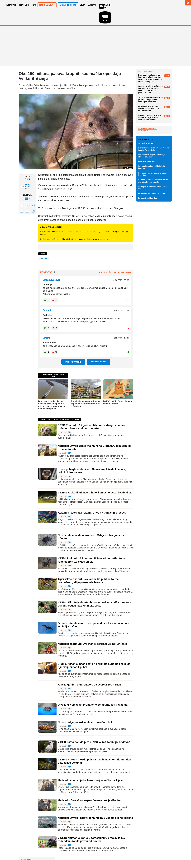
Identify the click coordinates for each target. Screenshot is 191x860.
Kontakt (45, 851)
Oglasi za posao (146, 246)
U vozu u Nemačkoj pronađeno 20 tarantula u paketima (92, 690)
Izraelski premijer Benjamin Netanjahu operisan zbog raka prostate (154, 67)
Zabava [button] (92, 8)
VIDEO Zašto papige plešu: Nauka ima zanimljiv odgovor (94, 727)
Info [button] (34, 8)
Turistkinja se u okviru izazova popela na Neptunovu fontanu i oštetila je (85, 389)
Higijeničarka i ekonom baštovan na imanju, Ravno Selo (153, 255)
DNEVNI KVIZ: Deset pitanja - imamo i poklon (117, 388)
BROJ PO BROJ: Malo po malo (154, 61)
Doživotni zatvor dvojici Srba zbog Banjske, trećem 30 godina (154, 102)
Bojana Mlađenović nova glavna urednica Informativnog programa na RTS (154, 85)
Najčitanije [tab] (143, 181)
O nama (23, 851)
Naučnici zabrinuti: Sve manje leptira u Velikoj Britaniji (92, 629)
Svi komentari (73, 348)
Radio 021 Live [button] (47, 8)
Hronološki (105, 258)
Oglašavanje (34, 851)
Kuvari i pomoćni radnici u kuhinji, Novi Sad (153, 280)
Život (27, 171)
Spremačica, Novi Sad (147, 304)
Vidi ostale (164, 238)
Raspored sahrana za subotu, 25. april (155, 109)
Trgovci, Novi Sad (145, 250)
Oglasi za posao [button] (68, 8)
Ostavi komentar (98, 348)
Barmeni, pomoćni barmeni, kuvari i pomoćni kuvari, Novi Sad (153, 287)
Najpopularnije (146, 122)
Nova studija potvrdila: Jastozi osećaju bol (85, 708)
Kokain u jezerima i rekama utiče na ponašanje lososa (92, 498)
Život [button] (82, 8)
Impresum (55, 851)
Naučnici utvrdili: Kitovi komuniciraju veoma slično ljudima (95, 803)
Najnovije (143, 57)
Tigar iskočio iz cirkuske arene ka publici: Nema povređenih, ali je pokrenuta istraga (88, 566)
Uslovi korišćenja (68, 851)
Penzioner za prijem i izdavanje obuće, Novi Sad (151, 262)
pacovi (44, 244)
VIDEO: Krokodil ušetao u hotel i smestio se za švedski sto (95, 478)
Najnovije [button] (11, 8)
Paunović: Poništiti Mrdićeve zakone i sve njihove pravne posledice (153, 76)
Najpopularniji (122, 258)
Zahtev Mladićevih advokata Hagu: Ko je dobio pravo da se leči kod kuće (154, 94)
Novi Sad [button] (24, 8)
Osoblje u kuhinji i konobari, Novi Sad (152, 294)
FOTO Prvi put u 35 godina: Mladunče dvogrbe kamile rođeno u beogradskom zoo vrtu (92, 412)
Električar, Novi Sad (146, 268)
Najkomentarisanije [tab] (147, 179)
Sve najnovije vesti (159, 114)
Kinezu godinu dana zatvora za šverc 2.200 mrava (89, 670)
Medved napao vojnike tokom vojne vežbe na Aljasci (91, 766)
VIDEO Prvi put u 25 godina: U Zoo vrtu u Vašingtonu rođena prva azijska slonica (91, 546)
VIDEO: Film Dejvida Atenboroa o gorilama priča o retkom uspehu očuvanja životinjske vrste (94, 590)
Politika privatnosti (85, 851)
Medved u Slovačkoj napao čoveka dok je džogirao (90, 786)
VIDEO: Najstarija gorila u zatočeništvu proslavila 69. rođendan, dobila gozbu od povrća (91, 825)
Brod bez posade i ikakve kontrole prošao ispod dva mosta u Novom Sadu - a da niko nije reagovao (51, 391)
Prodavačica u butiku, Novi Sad (151, 300)
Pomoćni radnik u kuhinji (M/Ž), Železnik (151, 273)
